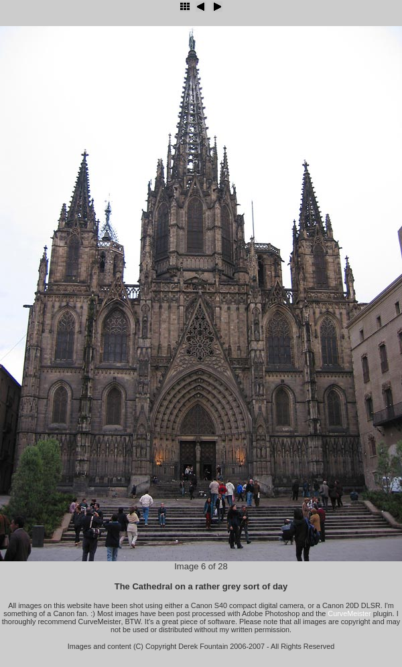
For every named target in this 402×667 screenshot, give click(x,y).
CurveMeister (349, 613)
